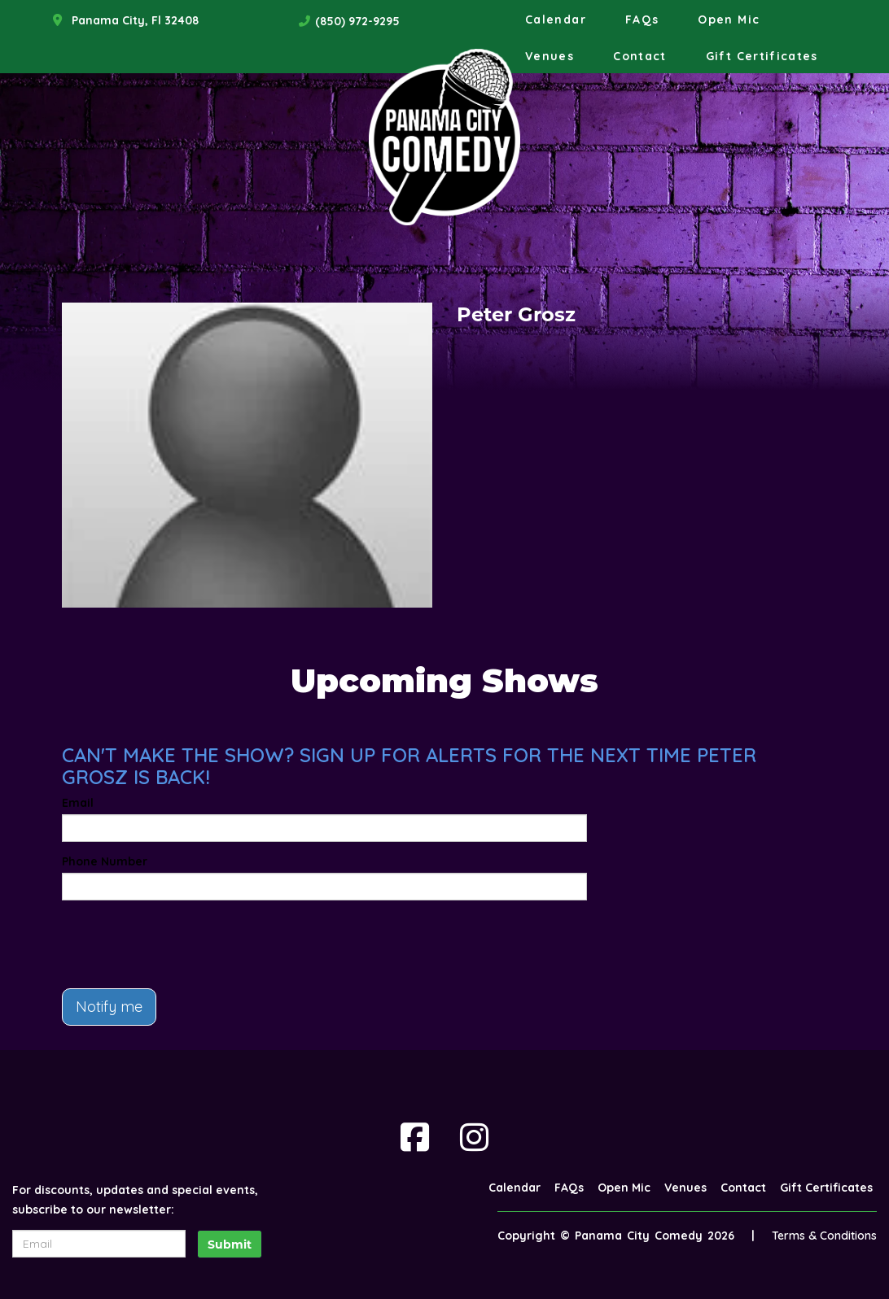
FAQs (642, 19)
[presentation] (185, 944)
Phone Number (104, 861)
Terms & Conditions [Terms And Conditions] (824, 1235)
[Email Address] (99, 1244)
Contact (640, 56)
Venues (549, 56)
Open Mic (729, 19)
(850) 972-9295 (357, 21)
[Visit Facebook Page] (415, 1137)
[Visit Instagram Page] (474, 1137)
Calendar (555, 19)
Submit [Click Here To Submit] (230, 1244)
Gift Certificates (762, 56)
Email (78, 803)
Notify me (109, 1006)
